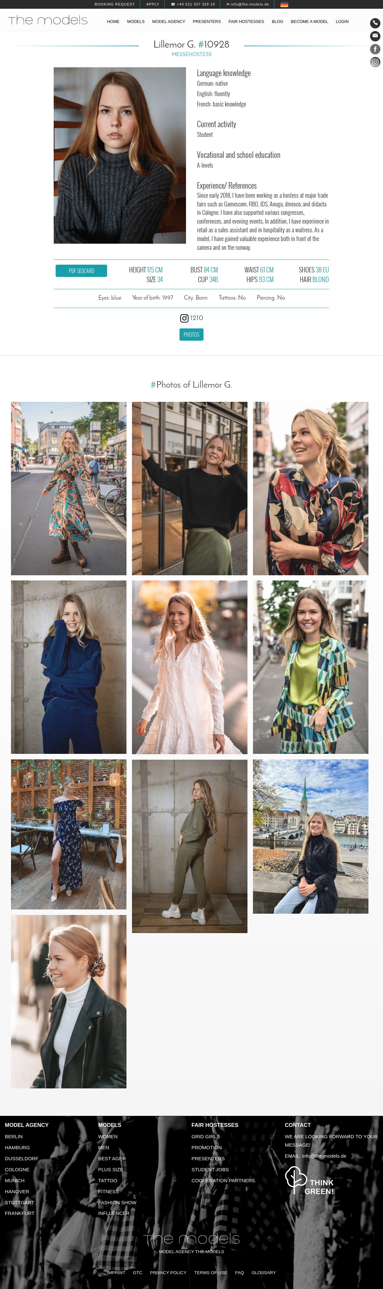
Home (113, 21)
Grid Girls (206, 1136)
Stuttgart (19, 1202)
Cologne (17, 1169)
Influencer (114, 1213)
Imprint (116, 1272)
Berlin (14, 1136)
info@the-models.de (324, 1156)
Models (136, 21)
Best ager (112, 1158)
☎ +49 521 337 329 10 (193, 4)
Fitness (108, 1191)
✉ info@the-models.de (247, 4)
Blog (277, 21)
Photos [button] (191, 334)
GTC (137, 1272)
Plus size (111, 1169)
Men (103, 1147)
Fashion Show (117, 1202)
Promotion (207, 1147)
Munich (15, 1180)
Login (342, 21)
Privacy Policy (168, 1272)
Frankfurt (20, 1213)
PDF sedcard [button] (81, 271)
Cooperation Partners (223, 1180)
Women (108, 1136)
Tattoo (107, 1180)
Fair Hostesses (215, 1125)
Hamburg (17, 1147)
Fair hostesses (246, 21)
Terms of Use (210, 1272)
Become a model (309, 21)
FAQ (239, 1272)
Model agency (168, 21)
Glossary (264, 1272)
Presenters (207, 21)
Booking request (115, 4)
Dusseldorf (21, 1158)
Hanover (17, 1191)
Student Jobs (210, 1169)
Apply (152, 4)
